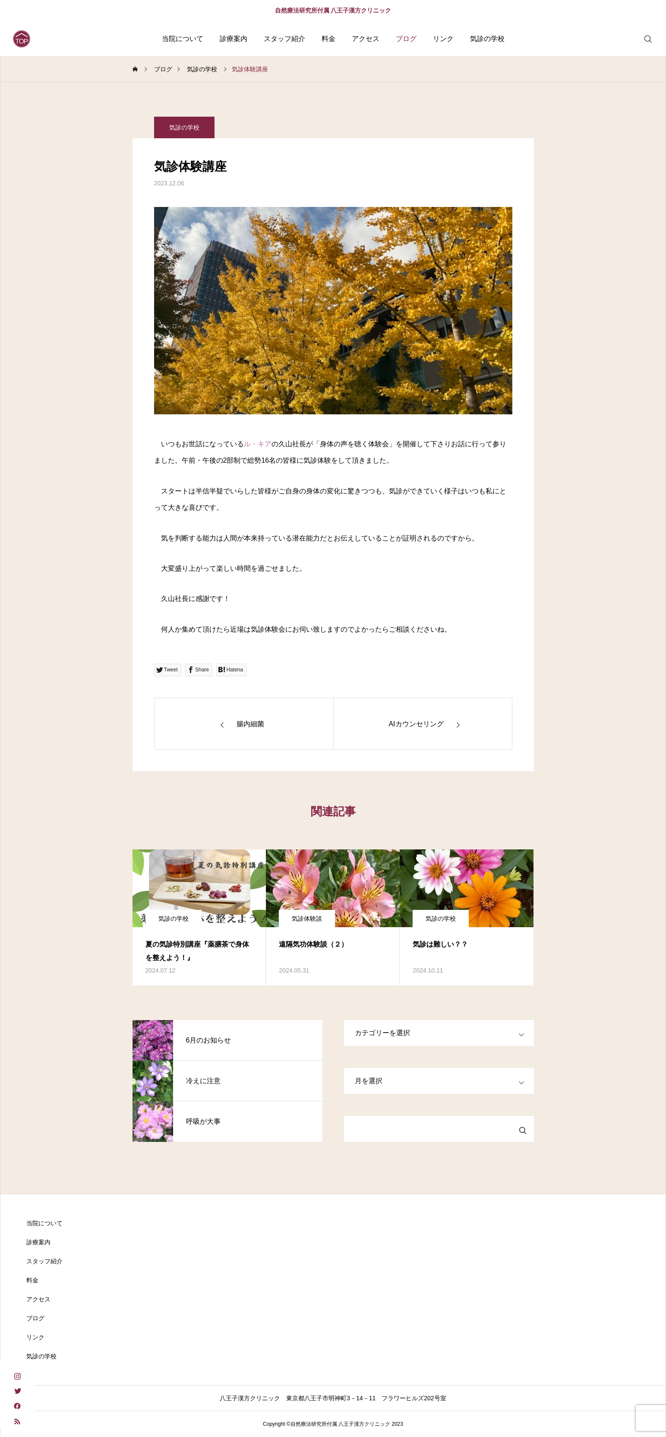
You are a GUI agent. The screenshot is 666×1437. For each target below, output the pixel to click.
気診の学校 (487, 38)
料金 (328, 38)
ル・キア (257, 444)
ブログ (406, 38)
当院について (182, 38)
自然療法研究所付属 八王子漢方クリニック (333, 10)
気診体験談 (307, 918)
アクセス (365, 38)
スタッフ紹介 (284, 38)
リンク (443, 38)
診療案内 (233, 38)
